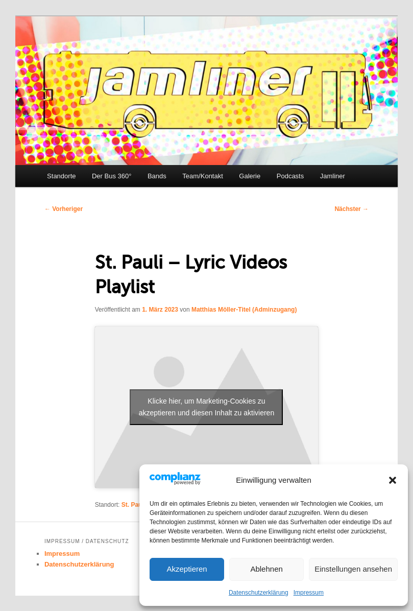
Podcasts (290, 176)
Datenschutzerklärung (258, 592)
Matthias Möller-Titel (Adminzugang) (244, 309)
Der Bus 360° (111, 176)
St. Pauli (133, 504)
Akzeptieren (186, 569)
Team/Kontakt (202, 176)
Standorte (61, 176)
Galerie (249, 176)
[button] (392, 480)
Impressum (309, 592)
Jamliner (332, 176)
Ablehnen (266, 569)
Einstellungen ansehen (353, 569)
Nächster (351, 209)
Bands (157, 176)
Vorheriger (63, 209)
